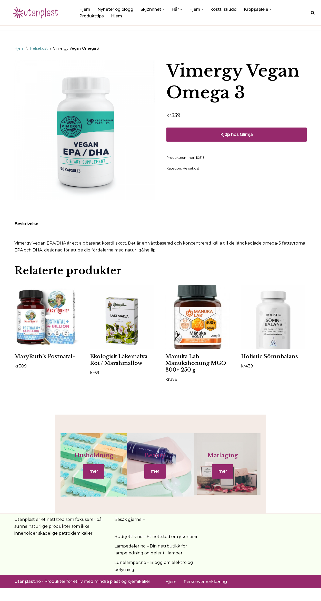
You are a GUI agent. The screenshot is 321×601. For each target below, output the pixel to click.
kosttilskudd (225, 9)
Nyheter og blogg (116, 9)
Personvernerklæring (205, 594)
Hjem (85, 9)
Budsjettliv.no (128, 549)
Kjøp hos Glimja (236, 134)
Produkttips (91, 16)
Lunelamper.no (130, 575)
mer (63, 478)
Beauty (160, 462)
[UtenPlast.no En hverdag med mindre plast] (37, 13)
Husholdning (63, 462)
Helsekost (39, 48)
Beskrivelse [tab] (26, 224)
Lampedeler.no (130, 559)
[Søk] (313, 13)
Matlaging (258, 462)
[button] (165, 9)
